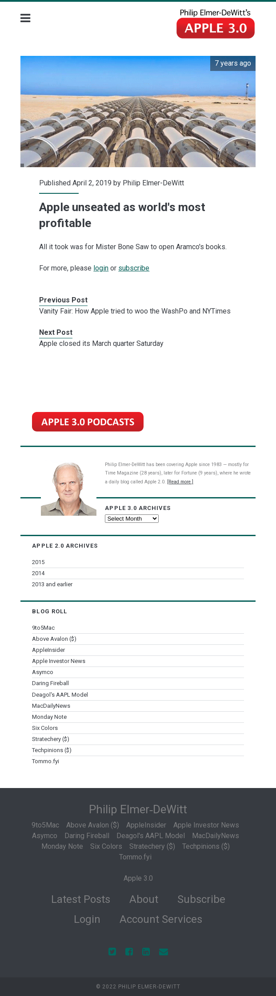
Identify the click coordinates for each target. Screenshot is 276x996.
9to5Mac (43, 627)
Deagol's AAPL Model (60, 694)
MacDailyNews (51, 705)
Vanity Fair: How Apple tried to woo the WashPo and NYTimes (135, 311)
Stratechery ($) (50, 739)
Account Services (161, 919)
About (143, 899)
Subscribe (201, 899)
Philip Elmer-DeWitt (153, 183)
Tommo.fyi (45, 761)
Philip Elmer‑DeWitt (138, 809)
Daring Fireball (50, 683)
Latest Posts (80, 899)
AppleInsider (48, 650)
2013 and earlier (52, 584)
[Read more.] (180, 482)
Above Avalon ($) (54, 638)
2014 (38, 573)
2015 (38, 562)
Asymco (42, 672)
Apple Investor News (58, 661)
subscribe (133, 268)
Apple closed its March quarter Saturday (101, 343)
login (100, 268)
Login (87, 919)
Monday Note (49, 717)
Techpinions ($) (52, 750)
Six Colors (45, 728)
